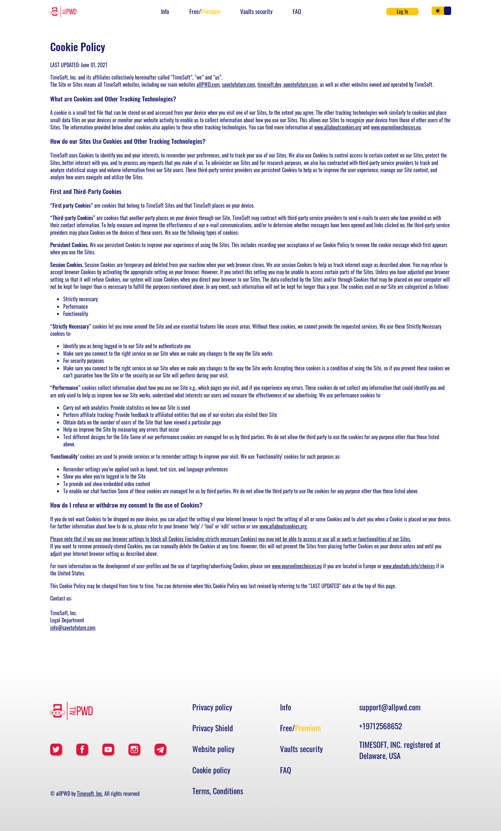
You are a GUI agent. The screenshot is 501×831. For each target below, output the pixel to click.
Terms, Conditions (217, 790)
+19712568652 (380, 726)
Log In (402, 11)
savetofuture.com (238, 84)
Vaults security (256, 11)
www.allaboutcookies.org (337, 127)
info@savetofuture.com (73, 627)
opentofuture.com (300, 84)
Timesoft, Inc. (90, 793)
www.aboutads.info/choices (409, 566)
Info (165, 11)
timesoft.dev (269, 84)
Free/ (204, 11)
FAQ (297, 11)
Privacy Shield (212, 728)
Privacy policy (212, 707)
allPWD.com (208, 84)
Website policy (213, 748)
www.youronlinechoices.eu (396, 127)
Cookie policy (211, 770)
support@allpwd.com (389, 707)
